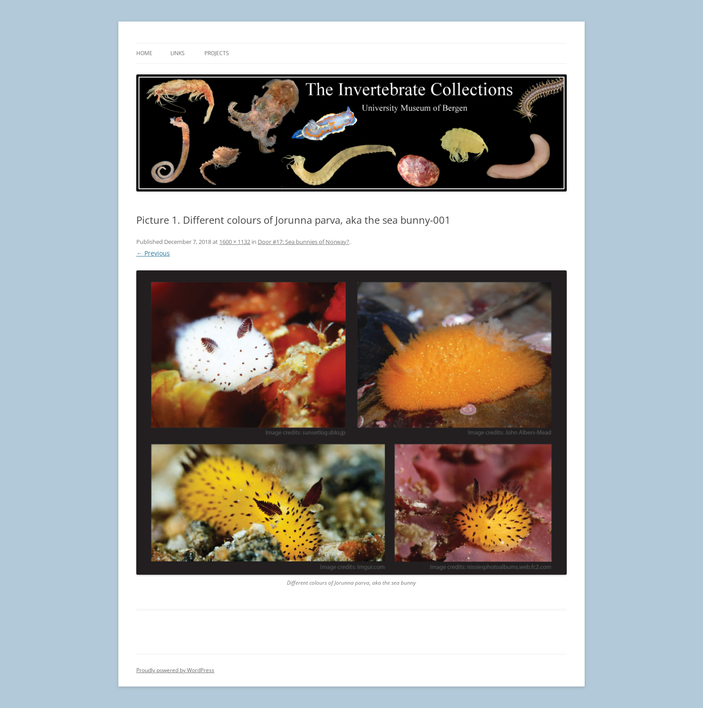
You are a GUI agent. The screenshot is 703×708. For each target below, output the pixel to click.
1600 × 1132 (234, 242)
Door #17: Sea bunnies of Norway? (303, 242)
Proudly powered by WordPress (175, 670)
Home (144, 53)
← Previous (153, 253)
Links (177, 53)
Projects (216, 53)
